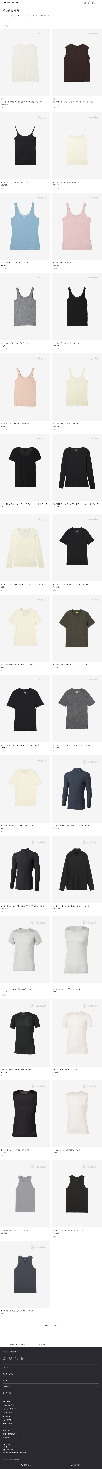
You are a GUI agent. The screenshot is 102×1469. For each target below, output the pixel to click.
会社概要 (7, 1437)
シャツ (32, 16)
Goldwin (7, 16)
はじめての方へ (8, 1405)
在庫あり (43, 16)
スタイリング (7, 1416)
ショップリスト (8, 1413)
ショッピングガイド (9, 1409)
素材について (7, 1424)
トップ (3, 1344)
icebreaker (20, 16)
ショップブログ (8, 1420)
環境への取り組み (10, 1434)
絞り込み (26, 1464)
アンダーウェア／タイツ (33, 1344)
